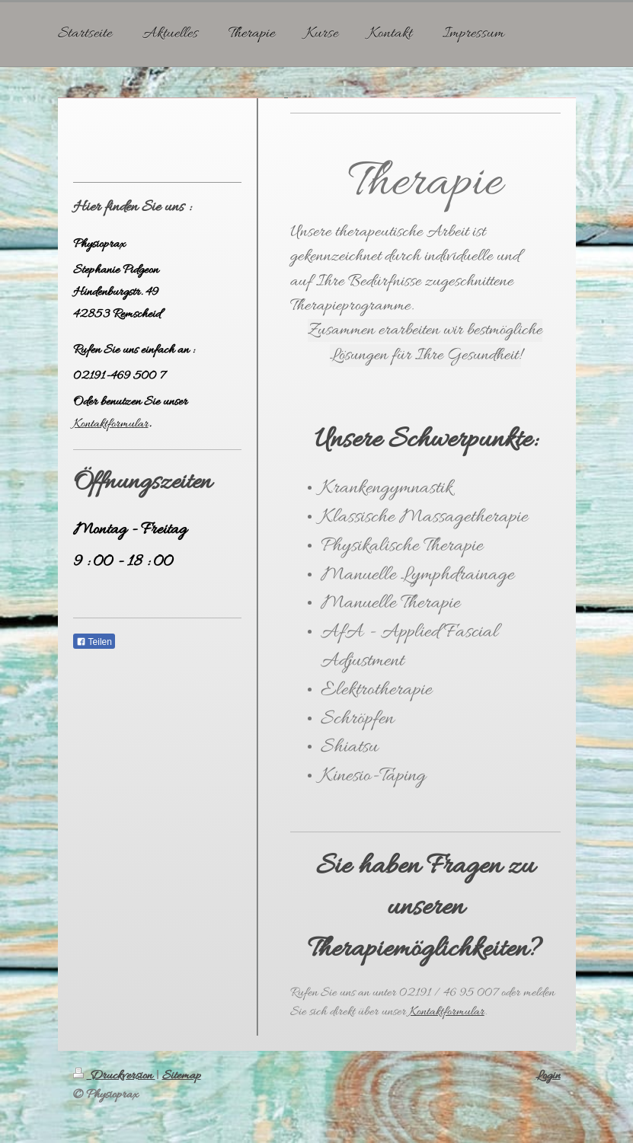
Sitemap (181, 1075)
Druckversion (114, 1075)
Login (548, 1075)
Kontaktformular (446, 1011)
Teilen (94, 642)
